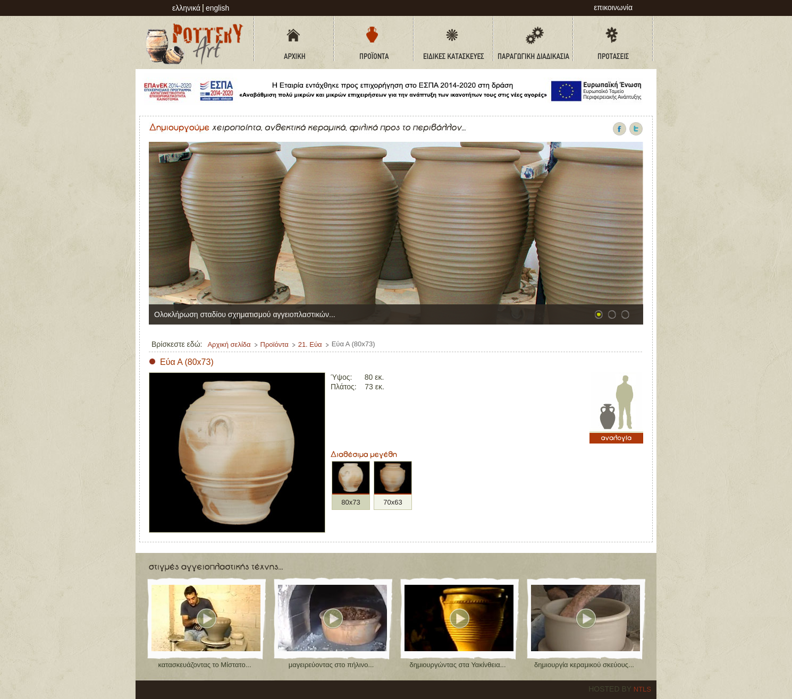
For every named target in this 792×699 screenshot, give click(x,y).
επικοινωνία (613, 7)
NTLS (642, 689)
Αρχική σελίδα (228, 344)
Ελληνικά (186, 8)
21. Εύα (310, 344)
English (217, 8)
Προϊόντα (274, 344)
